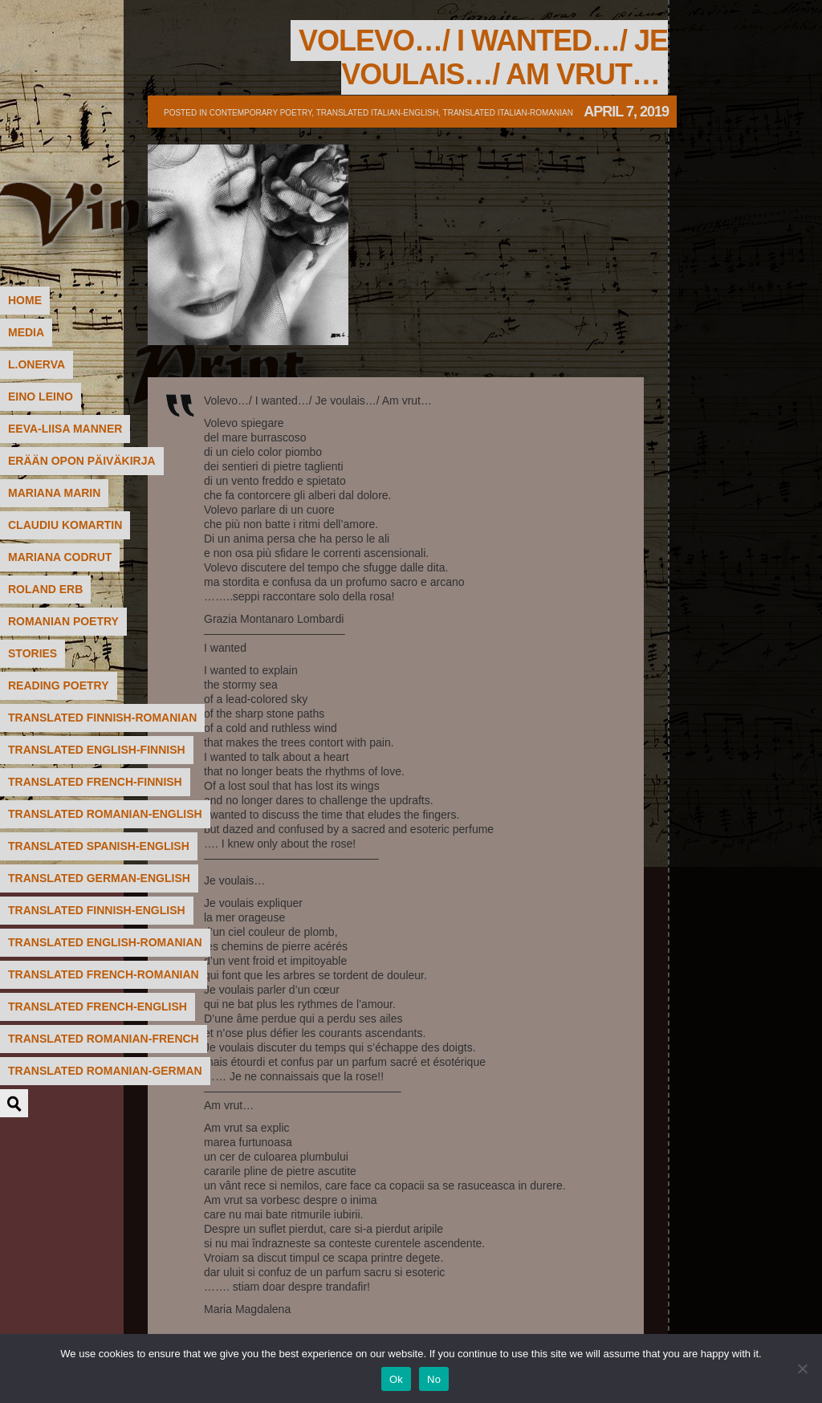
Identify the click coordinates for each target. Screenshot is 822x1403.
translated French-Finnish (95, 781)
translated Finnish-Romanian (102, 717)
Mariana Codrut (60, 557)
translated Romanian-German (105, 1070)
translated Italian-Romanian (508, 112)
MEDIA (26, 332)
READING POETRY (58, 685)
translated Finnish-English (96, 910)
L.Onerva (36, 364)
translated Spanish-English (98, 846)
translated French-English (97, 1006)
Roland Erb (45, 589)
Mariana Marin (54, 492)
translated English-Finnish (96, 749)
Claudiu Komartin (65, 524)
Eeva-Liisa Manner (65, 428)
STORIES (32, 653)
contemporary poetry (261, 112)
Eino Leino (40, 396)
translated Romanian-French (103, 1038)
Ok (396, 1379)
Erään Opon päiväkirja (82, 460)
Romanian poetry (63, 621)
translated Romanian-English (105, 813)
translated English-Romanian (105, 942)
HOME (25, 300)
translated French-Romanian (103, 974)
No (434, 1379)
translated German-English (99, 878)
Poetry (132, 76)
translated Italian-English (377, 112)
